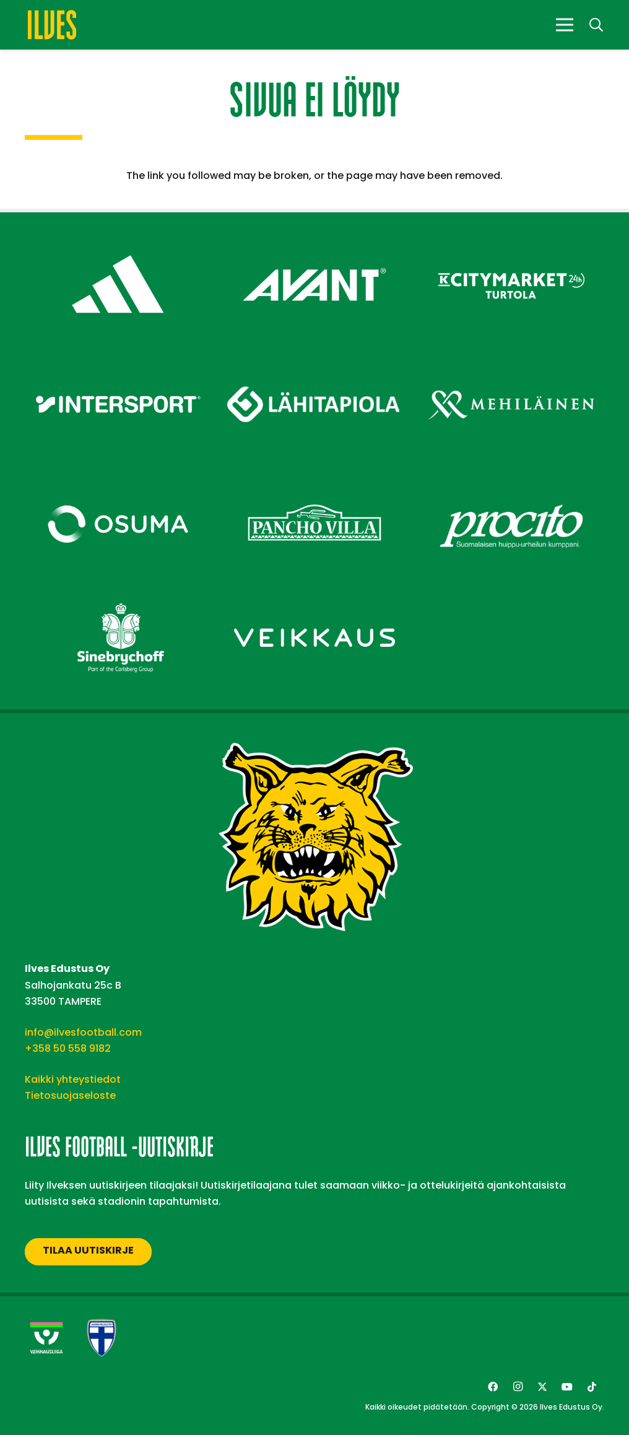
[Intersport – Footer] (118, 360)
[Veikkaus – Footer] (314, 593)
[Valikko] (564, 24)
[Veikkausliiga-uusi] (46, 1337)
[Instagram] (517, 1386)
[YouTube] (567, 1386)
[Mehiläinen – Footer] (511, 360)
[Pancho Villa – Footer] (314, 480)
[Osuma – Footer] (118, 480)
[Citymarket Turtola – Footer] (511, 240)
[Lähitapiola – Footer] (314, 354)
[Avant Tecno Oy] (314, 240)
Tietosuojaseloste (70, 1095)
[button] (596, 25)
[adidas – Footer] (118, 240)
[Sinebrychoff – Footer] (118, 593)
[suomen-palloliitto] (101, 1337)
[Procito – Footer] (511, 480)
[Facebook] (492, 1386)
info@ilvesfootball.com (83, 1032)
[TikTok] (591, 1386)
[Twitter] (542, 1386)
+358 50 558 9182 (68, 1048)
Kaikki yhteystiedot (73, 1079)
